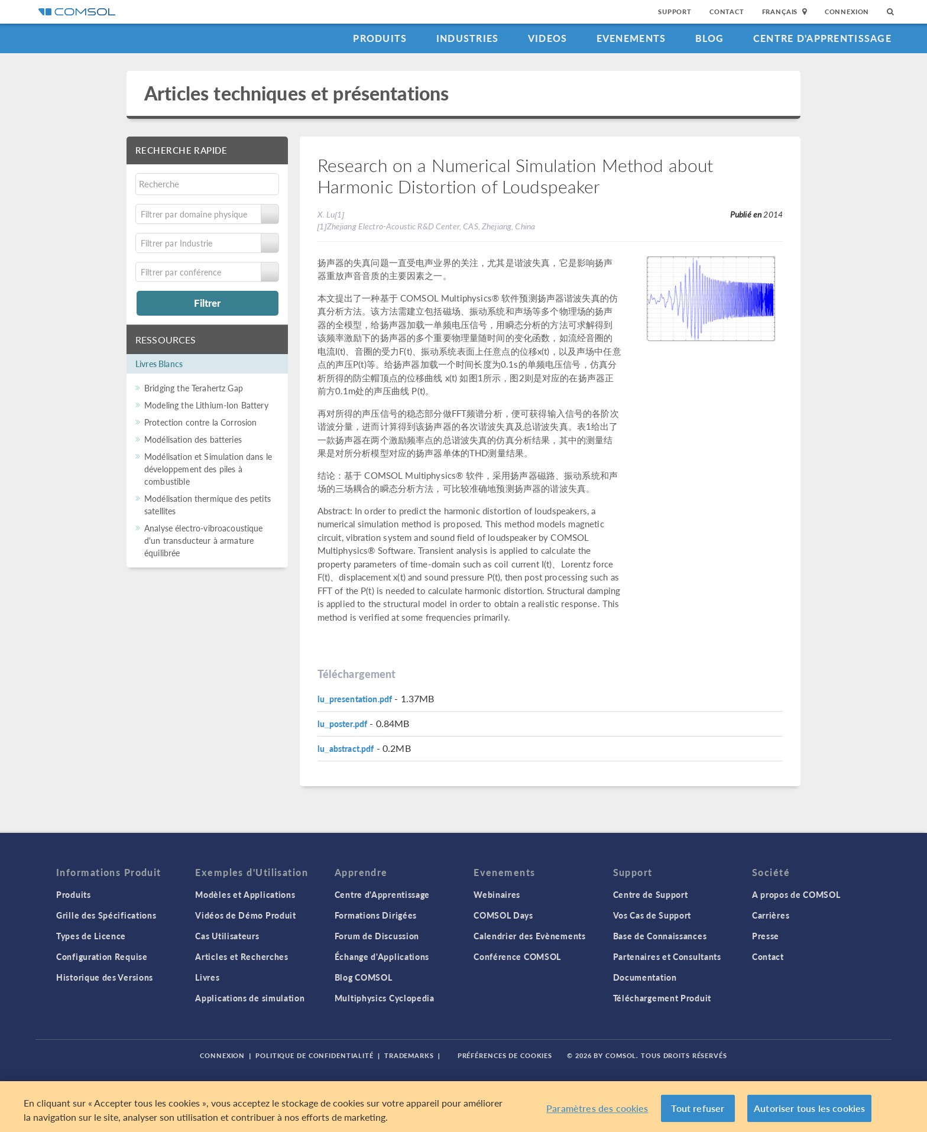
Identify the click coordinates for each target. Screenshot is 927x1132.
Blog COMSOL (364, 977)
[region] (463, 1106)
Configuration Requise (102, 956)
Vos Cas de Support (652, 915)
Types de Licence (91, 936)
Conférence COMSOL (517, 956)
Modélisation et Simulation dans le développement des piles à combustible (208, 468)
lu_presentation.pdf (355, 699)
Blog (709, 38)
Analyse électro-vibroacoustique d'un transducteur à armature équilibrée (203, 540)
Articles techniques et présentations (296, 93)
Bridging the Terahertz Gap (193, 388)
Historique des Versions (104, 977)
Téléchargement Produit (662, 998)
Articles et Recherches (241, 956)
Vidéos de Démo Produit (245, 915)
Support (675, 11)
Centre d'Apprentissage (822, 38)
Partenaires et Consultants (667, 956)
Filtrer (207, 303)
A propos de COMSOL (796, 894)
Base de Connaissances (660, 936)
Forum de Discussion (377, 936)
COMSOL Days (503, 915)
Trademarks (409, 1055)
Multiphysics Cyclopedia (385, 998)
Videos (548, 38)
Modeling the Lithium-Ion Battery (206, 405)
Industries (467, 38)
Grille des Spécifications (106, 915)
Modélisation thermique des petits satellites (207, 504)
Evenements (631, 38)
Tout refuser (697, 1108)
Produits (380, 38)
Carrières (770, 915)
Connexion (847, 11)
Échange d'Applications (382, 956)
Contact (726, 11)
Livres (207, 977)
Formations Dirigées (376, 915)
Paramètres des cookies (597, 1108)
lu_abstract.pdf (345, 748)
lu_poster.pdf (342, 723)
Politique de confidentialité (314, 1055)
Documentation (645, 977)
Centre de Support (650, 894)
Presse (765, 936)
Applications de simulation (249, 998)
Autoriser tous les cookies (809, 1108)
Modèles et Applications (245, 894)
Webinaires (497, 894)
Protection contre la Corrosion (200, 422)
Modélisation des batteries (193, 439)
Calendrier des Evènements (530, 936)
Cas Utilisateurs (227, 936)
